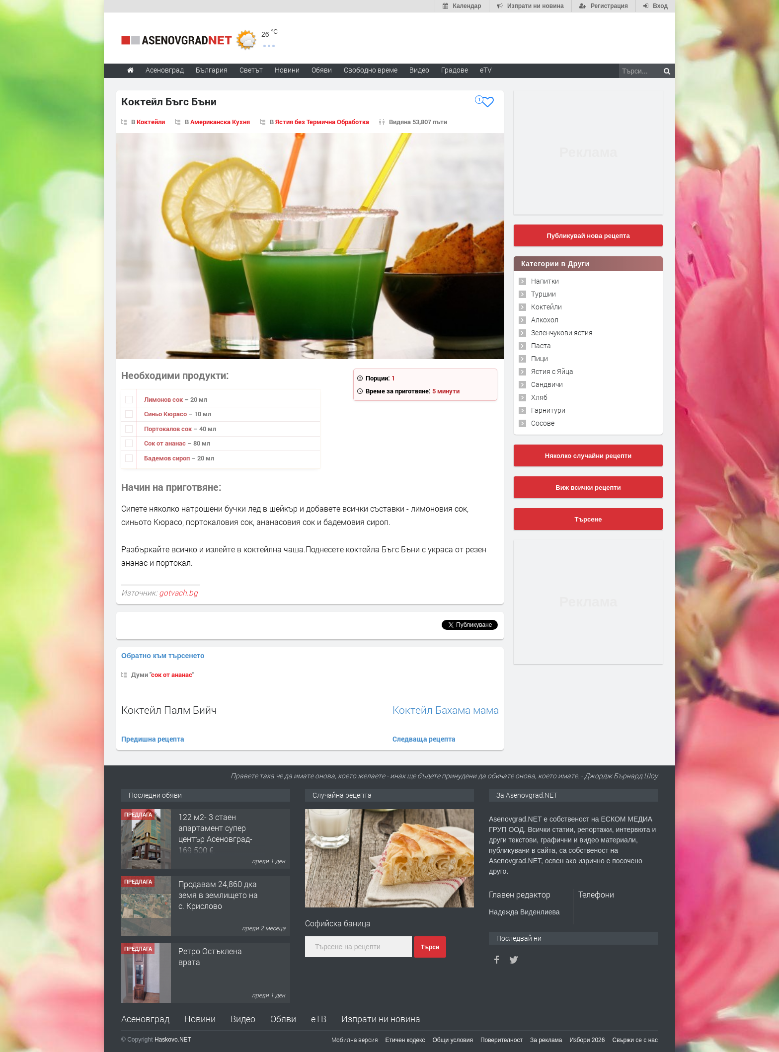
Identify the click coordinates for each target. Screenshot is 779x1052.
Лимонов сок (164, 399)
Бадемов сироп (167, 457)
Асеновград (145, 1019)
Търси (430, 947)
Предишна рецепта (152, 739)
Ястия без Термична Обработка (322, 121)
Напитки (545, 281)
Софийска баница (338, 923)
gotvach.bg (178, 593)
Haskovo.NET (173, 1039)
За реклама (546, 1040)
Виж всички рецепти (588, 487)
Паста (541, 345)
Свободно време (370, 70)
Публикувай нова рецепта (587, 235)
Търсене (588, 519)
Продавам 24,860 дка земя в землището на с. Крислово (218, 895)
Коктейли (151, 121)
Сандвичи (547, 384)
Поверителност (501, 1040)
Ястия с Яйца (552, 371)
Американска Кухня (220, 121)
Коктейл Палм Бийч (169, 710)
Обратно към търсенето (163, 656)
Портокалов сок (168, 428)
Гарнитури (548, 410)
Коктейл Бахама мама (445, 710)
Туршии (543, 294)
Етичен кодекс (405, 1040)
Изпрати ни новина (380, 1019)
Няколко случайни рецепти (588, 455)
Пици (539, 358)
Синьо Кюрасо (166, 413)
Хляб (539, 397)
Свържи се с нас (635, 1040)
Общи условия (453, 1040)
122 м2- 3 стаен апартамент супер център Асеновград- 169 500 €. (215, 833)
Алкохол (544, 319)
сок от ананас (171, 674)
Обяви (283, 1019)
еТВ (318, 1019)
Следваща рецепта (424, 739)
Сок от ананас (165, 443)
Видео (243, 1019)
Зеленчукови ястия (562, 332)
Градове (454, 70)
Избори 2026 (587, 1040)
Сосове (542, 423)
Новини (287, 70)
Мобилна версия (354, 1040)
